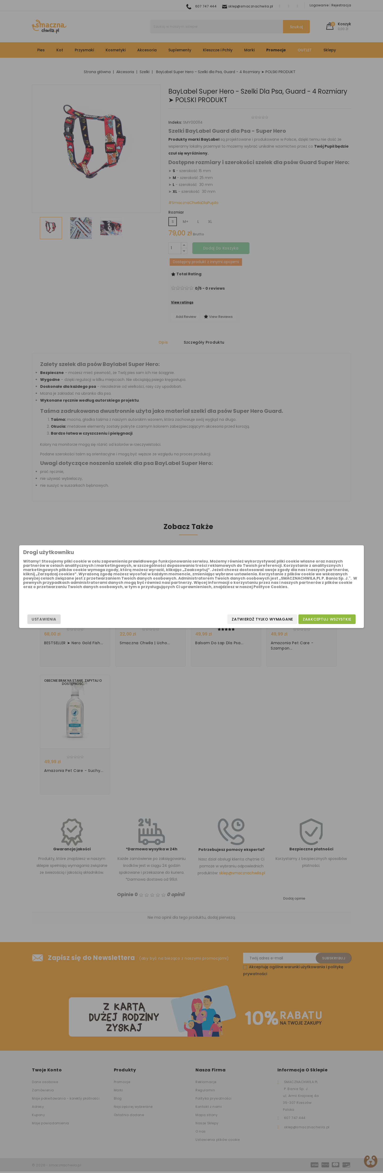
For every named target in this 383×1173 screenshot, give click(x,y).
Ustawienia (86, 619)
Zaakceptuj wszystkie (284, 619)
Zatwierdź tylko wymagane (220, 619)
